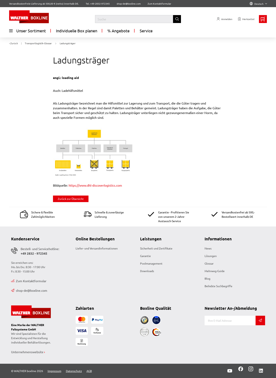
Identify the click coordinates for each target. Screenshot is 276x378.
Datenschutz (74, 371)
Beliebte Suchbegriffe (218, 286)
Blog (207, 278)
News (208, 248)
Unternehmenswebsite (27, 352)
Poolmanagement (151, 263)
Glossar (209, 263)
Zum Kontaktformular (159, 3)
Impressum (54, 371)
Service (146, 30)
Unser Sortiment (27, 31)
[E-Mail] (230, 320)
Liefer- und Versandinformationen (97, 248)
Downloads (147, 271)
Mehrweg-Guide (215, 271)
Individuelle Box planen (76, 30)
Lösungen (211, 256)
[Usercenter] (224, 19)
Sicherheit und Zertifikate (156, 248)
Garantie (145, 256)
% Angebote (118, 30)
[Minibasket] (263, 19)
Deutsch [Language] (258, 4)
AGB (89, 371)
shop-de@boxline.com (29, 290)
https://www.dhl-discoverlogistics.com (95, 185)
